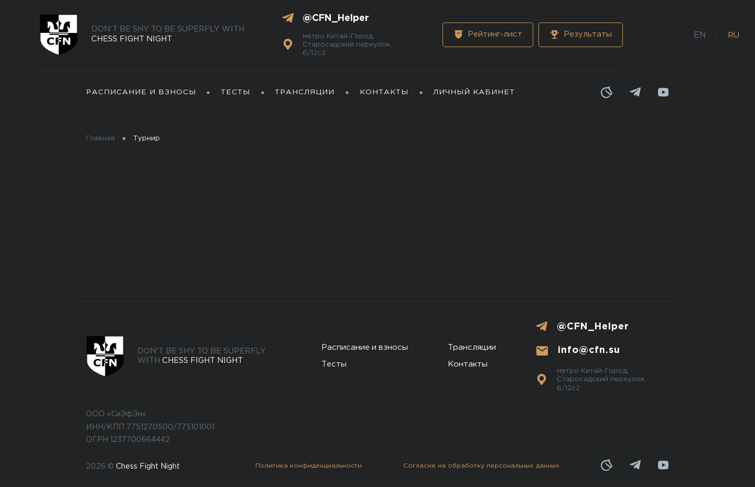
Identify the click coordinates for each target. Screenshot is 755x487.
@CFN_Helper (336, 18)
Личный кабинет (474, 92)
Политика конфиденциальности (308, 466)
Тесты (235, 92)
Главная (100, 138)
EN (700, 35)
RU (733, 35)
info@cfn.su (589, 350)
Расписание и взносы (141, 92)
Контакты (384, 92)
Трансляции (305, 92)
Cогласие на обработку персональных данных (481, 466)
